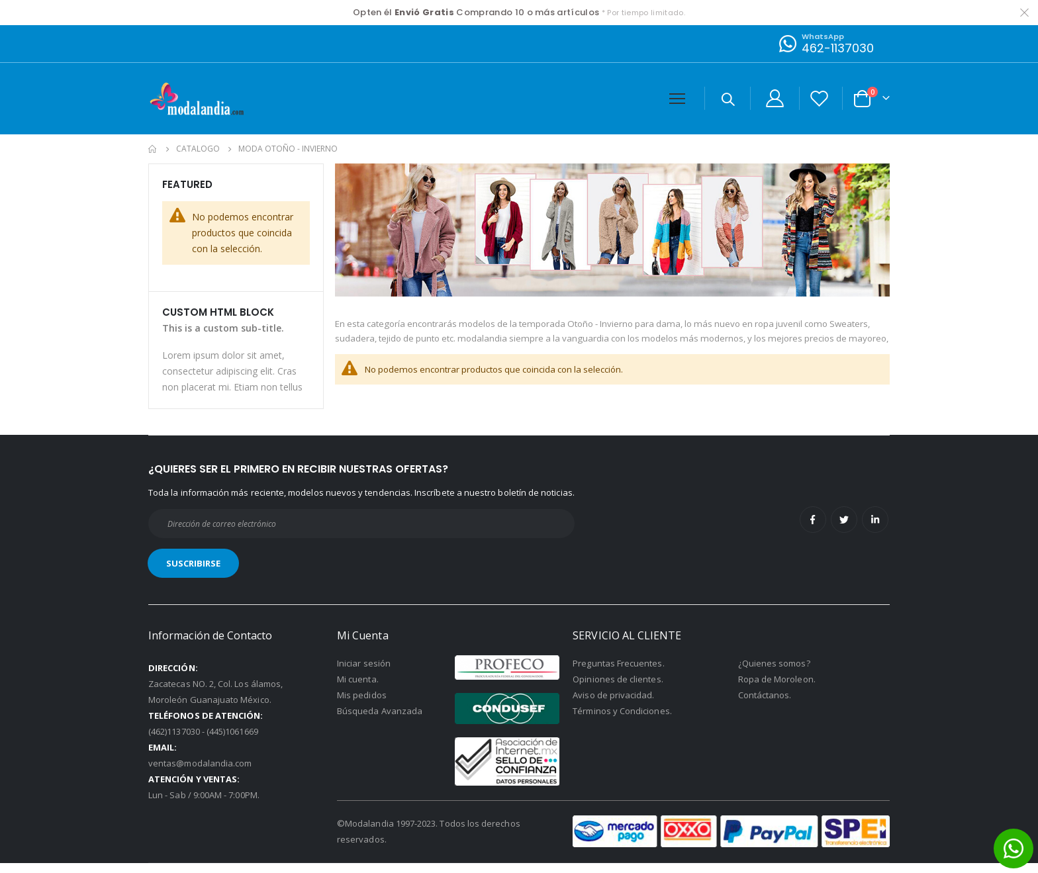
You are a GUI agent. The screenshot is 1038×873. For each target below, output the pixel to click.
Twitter (844, 529)
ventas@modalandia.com (200, 772)
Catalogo (198, 149)
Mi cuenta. (358, 688)
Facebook (813, 529)
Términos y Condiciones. (622, 720)
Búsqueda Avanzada (379, 720)
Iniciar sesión (364, 672)
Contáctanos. (765, 704)
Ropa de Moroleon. (777, 688)
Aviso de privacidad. (613, 704)
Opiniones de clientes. (618, 688)
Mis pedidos (362, 704)
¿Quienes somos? (774, 672)
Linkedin (875, 529)
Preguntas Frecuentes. (618, 672)
